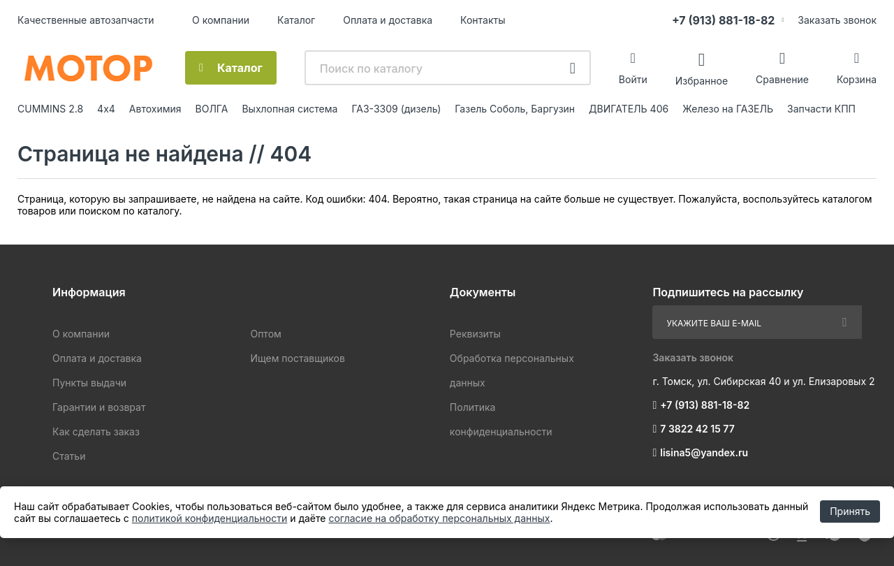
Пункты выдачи (89, 383)
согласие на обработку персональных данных (439, 518)
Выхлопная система (289, 109)
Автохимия (155, 109)
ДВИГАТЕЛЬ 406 (628, 109)
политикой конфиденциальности (209, 518)
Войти (633, 79)
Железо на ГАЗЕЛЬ (727, 109)
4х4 (106, 109)
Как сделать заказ (96, 431)
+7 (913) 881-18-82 (723, 20)
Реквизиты (475, 334)
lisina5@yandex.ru (704, 452)
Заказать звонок (837, 20)
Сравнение (782, 79)
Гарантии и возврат (98, 407)
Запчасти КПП (821, 109)
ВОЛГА (212, 109)
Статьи (68, 456)
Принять (850, 511)
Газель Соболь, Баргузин (515, 109)
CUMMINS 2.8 (50, 109)
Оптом (265, 334)
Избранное (701, 80)
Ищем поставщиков (297, 358)
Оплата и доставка (387, 20)
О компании (220, 20)
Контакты (482, 20)
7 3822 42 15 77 (697, 429)
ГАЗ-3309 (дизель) (396, 109)
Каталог (296, 20)
